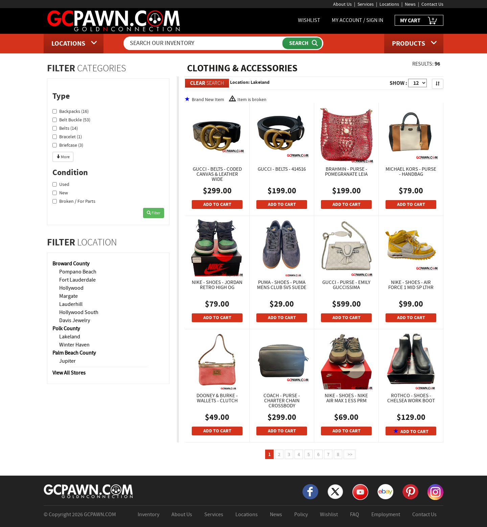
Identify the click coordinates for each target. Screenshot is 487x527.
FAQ (354, 514)
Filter (153, 213)
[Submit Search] (302, 43)
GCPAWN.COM (100, 514)
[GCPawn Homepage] (114, 20)
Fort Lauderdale (77, 280)
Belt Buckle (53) (71, 120)
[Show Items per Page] (417, 83)
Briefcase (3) (67, 145)
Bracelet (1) (67, 137)
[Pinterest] (410, 491)
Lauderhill (71, 304)
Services (365, 4)
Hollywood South (78, 312)
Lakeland (69, 336)
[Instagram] (435, 491)
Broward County (70, 263)
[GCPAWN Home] (89, 491)
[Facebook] (310, 491)
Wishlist (329, 514)
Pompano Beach (77, 271)
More (63, 157)
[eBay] (385, 491)
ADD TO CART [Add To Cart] (217, 204)
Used (60, 184)
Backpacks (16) (70, 111)
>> (349, 454)
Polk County (66, 328)
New (60, 193)
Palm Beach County (74, 353)
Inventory (148, 514)
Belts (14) (65, 128)
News (410, 4)
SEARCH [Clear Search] (207, 83)
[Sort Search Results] (437, 84)
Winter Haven (74, 344)
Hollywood (71, 288)
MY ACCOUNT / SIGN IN (357, 20)
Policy (301, 514)
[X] (335, 491)
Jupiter (67, 361)
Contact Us (432, 4)
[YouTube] (360, 491)
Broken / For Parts (73, 201)
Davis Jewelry (74, 320)
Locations (389, 4)
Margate (68, 296)
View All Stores (69, 372)
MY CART (419, 20)
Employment (385, 514)
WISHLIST (309, 20)
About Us (342, 4)
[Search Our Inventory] (203, 43)
